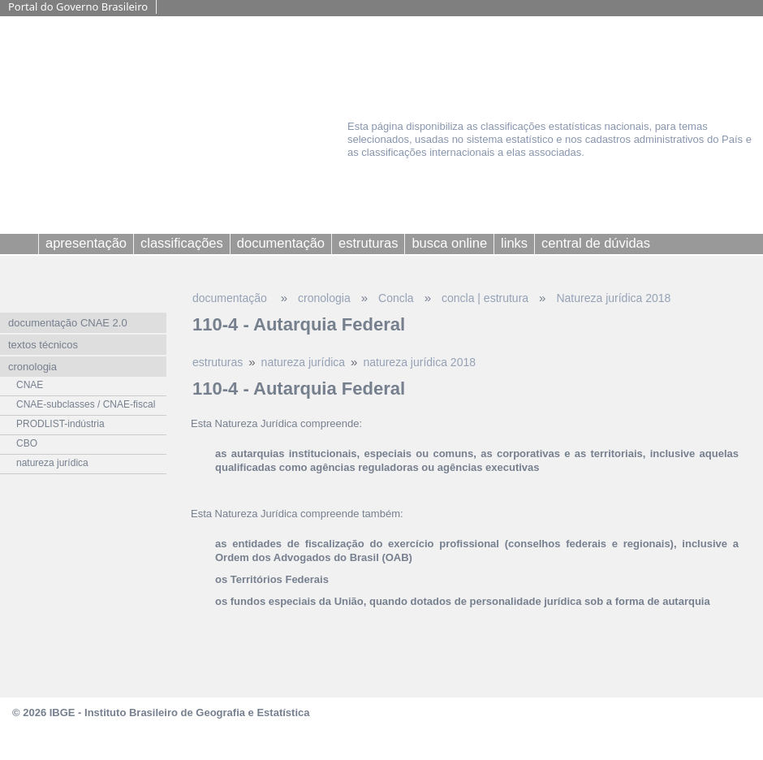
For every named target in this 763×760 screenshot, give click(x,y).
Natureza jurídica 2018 (613, 297)
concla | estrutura (485, 297)
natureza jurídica (303, 362)
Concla (396, 297)
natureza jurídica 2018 (419, 362)
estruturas (217, 362)
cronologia (324, 297)
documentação (231, 297)
